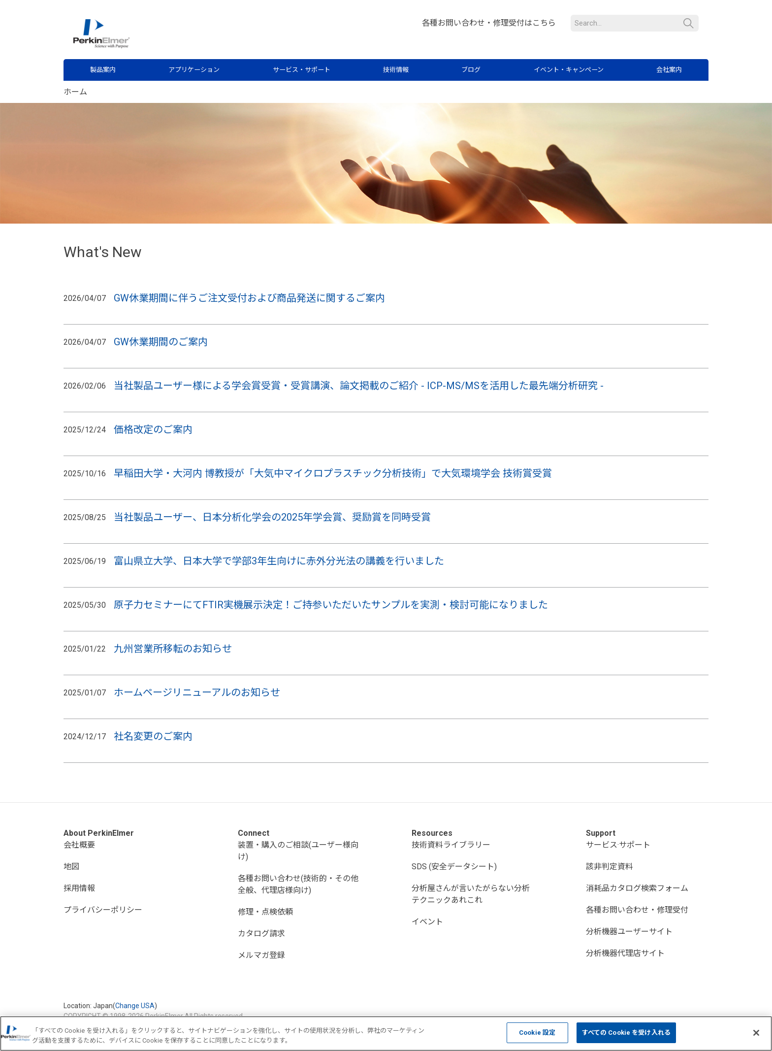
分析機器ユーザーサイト (629, 931)
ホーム (75, 92)
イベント (427, 921)
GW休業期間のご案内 (161, 342)
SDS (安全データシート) (454, 866)
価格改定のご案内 (153, 429)
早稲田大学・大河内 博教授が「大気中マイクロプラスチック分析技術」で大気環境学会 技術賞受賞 (333, 473)
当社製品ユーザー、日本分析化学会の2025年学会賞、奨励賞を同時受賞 (273, 517)
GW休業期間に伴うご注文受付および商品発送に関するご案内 (249, 298)
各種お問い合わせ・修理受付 (637, 910)
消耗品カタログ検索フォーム (637, 888)
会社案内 (669, 69)
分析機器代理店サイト (625, 953)
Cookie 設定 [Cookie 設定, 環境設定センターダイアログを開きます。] (537, 1032)
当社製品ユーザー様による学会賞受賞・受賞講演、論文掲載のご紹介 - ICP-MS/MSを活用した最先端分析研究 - (360, 386)
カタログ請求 (261, 933)
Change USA (135, 1006)
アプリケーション (194, 69)
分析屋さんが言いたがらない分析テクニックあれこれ (471, 894)
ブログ (471, 69)
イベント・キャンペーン (569, 69)
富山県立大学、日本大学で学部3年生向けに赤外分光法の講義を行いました (280, 561)
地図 (71, 866)
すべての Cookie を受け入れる (626, 1032)
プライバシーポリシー (103, 910)
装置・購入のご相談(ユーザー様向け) (298, 850)
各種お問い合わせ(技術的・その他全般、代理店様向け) (298, 884)
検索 (688, 23)
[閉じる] (756, 1033)
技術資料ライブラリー (451, 845)
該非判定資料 (609, 866)
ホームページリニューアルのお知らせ (197, 692)
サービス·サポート (618, 845)
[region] (386, 1033)
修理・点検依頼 (265, 912)
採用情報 (79, 888)
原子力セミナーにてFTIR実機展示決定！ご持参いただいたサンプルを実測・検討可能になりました (331, 605)
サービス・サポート (301, 69)
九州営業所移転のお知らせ (173, 649)
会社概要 (79, 845)
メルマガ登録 (261, 955)
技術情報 (396, 69)
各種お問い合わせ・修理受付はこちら (489, 23)
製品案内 (103, 69)
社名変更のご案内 (153, 736)
